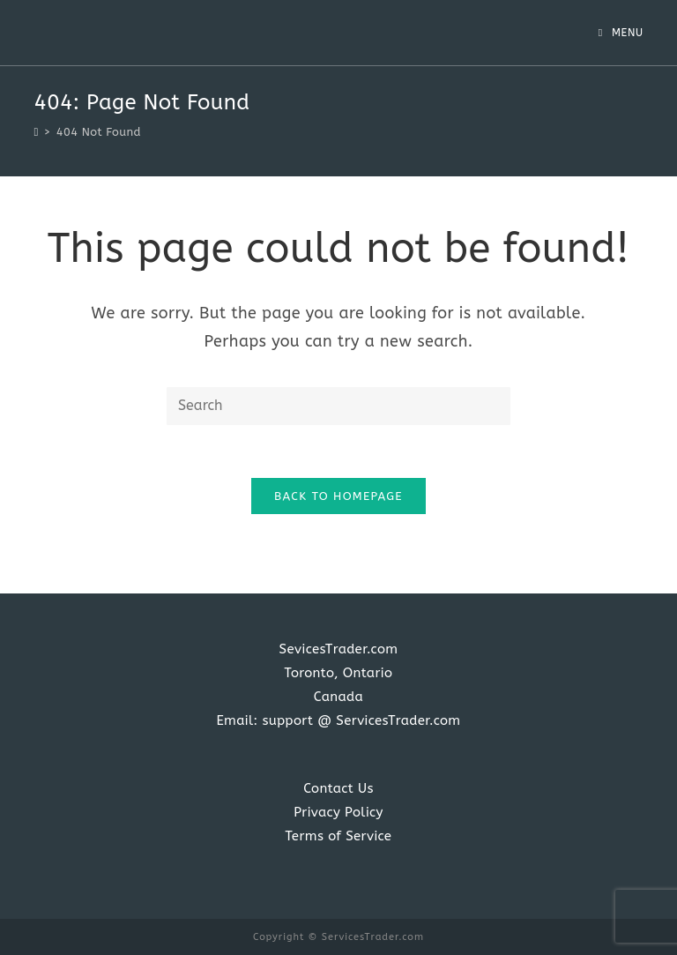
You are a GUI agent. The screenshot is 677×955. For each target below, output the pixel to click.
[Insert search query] (338, 406)
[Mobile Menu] (621, 32)
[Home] (35, 131)
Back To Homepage (338, 496)
